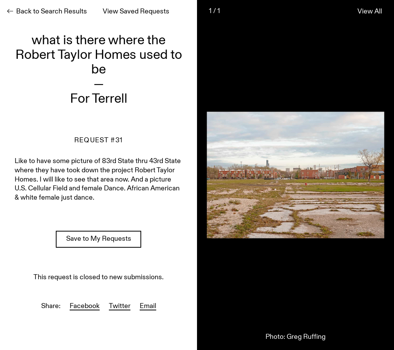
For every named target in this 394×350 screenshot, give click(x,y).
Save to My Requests (98, 239)
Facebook (85, 306)
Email (148, 306)
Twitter (119, 306)
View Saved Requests (136, 12)
